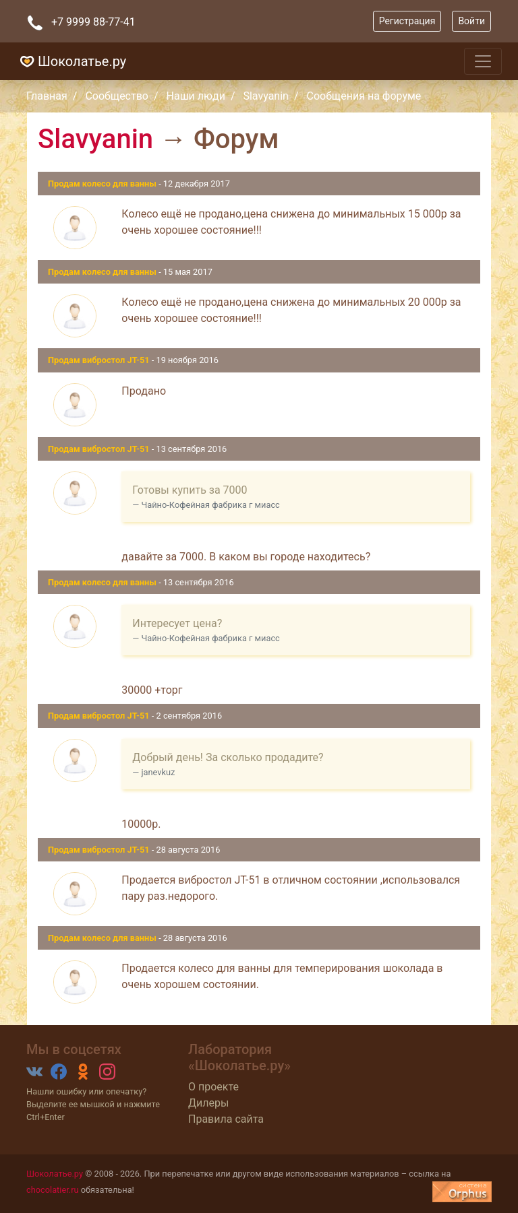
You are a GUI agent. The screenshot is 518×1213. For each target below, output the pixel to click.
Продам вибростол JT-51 (100, 360)
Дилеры (208, 1102)
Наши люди (196, 96)
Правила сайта (226, 1119)
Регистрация (407, 20)
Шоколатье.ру (71, 61)
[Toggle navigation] (483, 61)
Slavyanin (265, 96)
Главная (46, 96)
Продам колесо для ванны (103, 183)
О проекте (213, 1086)
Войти (471, 20)
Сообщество (116, 96)
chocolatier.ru (52, 1190)
